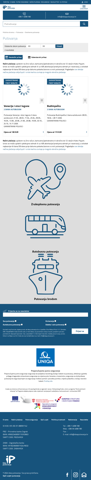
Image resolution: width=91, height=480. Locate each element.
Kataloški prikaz (15, 57)
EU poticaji (63, 2)
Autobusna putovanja (13, 324)
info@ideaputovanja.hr (66, 15)
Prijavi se (80, 331)
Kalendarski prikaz (39, 57)
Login (85, 2)
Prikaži (59, 46)
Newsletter (54, 2)
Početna (6, 2)
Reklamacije (45, 2)
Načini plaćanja (35, 2)
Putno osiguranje (22, 2)
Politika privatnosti (58, 419)
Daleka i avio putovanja (56, 324)
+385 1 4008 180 (24, 15)
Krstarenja (51, 321)
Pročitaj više (48, 381)
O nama (12, 2)
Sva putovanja (9, 321)
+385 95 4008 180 (75, 428)
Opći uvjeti (44, 419)
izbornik (84, 7)
